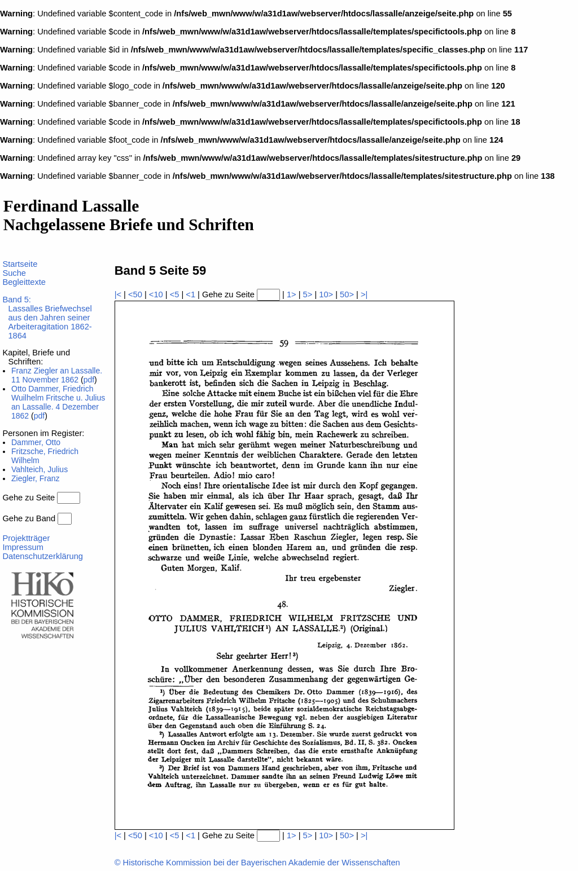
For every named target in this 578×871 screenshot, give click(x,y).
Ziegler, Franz (35, 478)
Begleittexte (24, 282)
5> (308, 294)
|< (118, 294)
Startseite (19, 264)
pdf (89, 379)
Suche (14, 273)
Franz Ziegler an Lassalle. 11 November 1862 (56, 375)
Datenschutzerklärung (42, 556)
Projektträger (26, 538)
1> (291, 294)
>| (364, 294)
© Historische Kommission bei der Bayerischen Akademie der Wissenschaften (257, 862)
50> (347, 294)
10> (326, 294)
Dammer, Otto (35, 442)
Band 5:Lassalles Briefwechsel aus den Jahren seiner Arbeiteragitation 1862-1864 (46, 317)
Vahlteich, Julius (39, 469)
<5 (174, 294)
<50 (135, 294)
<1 (190, 294)
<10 (156, 294)
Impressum (22, 547)
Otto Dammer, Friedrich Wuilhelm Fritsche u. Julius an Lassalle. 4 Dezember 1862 (58, 402)
